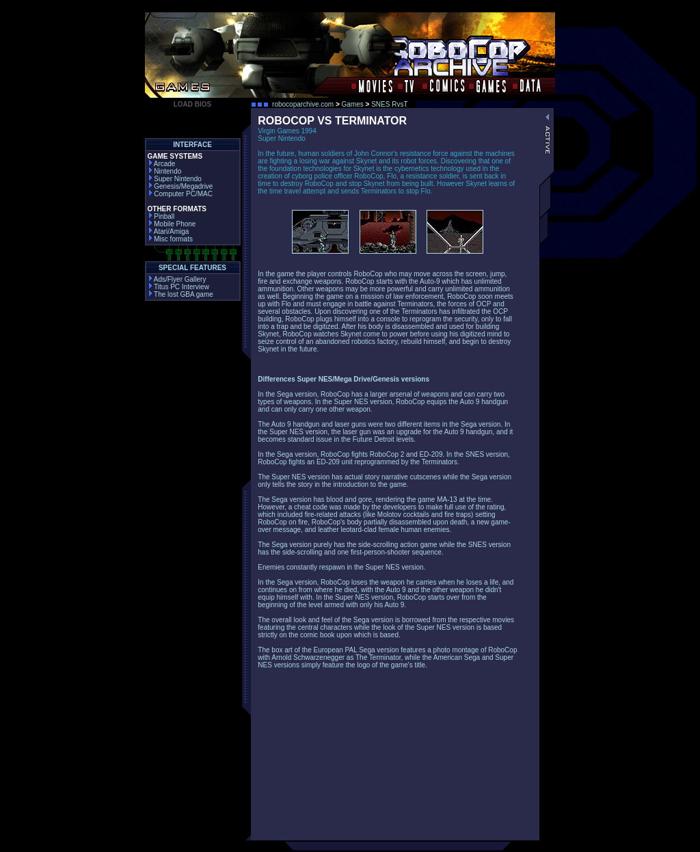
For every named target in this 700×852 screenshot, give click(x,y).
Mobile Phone (172, 224)
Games (353, 104)
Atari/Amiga (168, 231)
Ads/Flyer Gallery (177, 279)
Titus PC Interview (178, 287)
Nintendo (165, 171)
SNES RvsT (389, 104)
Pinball (161, 216)
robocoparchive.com (303, 104)
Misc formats (170, 239)
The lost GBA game (180, 294)
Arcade (162, 164)
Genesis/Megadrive (180, 186)
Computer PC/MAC (180, 194)
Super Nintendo (175, 179)
